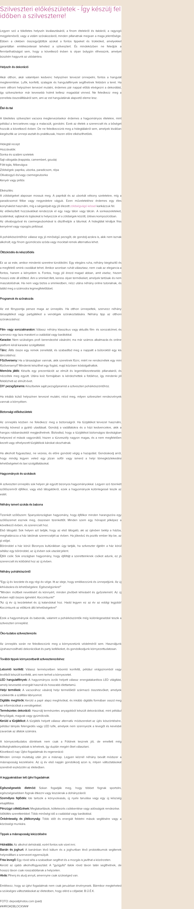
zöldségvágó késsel (83, 206)
